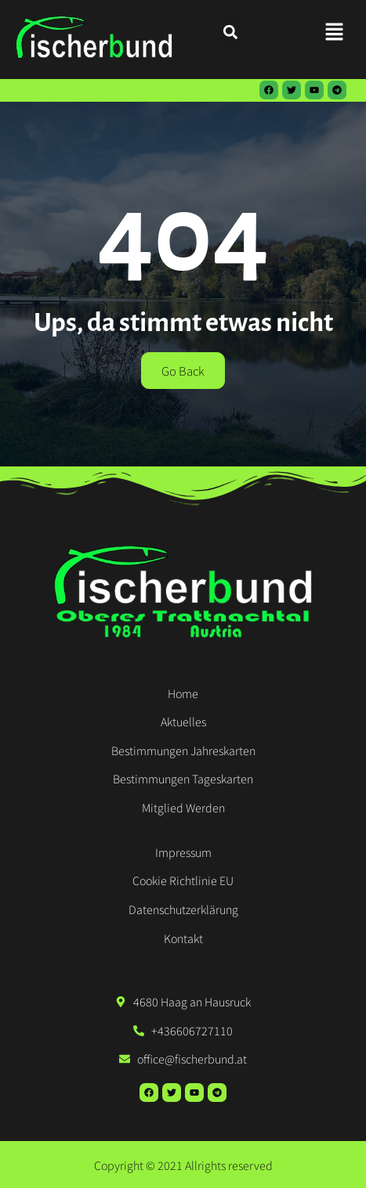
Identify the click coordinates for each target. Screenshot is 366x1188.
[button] (334, 32)
